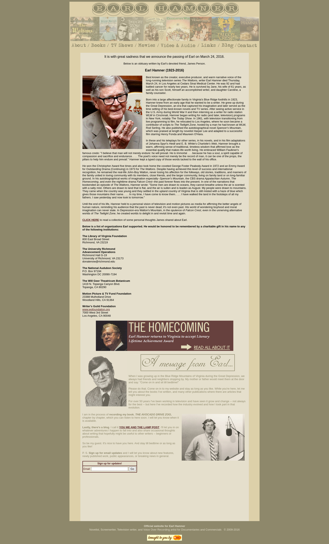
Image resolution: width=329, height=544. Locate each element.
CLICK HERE (90, 219)
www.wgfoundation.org (96, 309)
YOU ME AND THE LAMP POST (139, 427)
